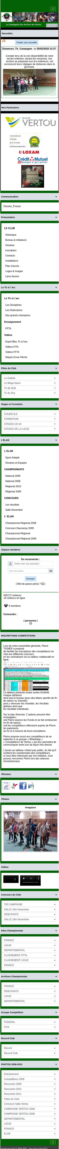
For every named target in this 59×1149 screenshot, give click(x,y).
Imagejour (30, 807)
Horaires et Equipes (16, 462)
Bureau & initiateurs (16, 240)
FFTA (8, 328)
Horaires (10, 245)
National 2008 (13, 481)
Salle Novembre (14, 510)
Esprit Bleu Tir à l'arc (16, 341)
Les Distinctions (14, 310)
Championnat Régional (18, 533)
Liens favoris (12, 276)
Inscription (11, 250)
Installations (12, 260)
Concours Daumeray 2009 (19, 528)
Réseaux (30, 774)
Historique (11, 234)
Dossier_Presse (12, 206)
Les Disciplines (13, 305)
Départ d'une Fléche (16, 357)
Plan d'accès (12, 266)
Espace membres (30, 549)
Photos (30, 799)
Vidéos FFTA (12, 352)
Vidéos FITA (12, 347)
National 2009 (13, 476)
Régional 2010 (13, 486)
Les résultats (12, 504)
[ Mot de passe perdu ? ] (30, 584)
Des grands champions (18, 315)
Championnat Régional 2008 (21, 523)
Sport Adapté (12, 457)
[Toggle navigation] (53, 9)
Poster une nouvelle (27, 42)
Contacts (10, 255)
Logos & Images (14, 271)
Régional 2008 (13, 491)
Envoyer (30, 578)
